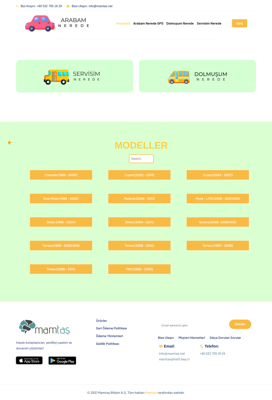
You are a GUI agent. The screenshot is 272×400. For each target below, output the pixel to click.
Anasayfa (123, 23)
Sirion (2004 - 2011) (139, 222)
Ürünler (101, 321)
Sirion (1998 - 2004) (61, 222)
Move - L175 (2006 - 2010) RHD (218, 198)
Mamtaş (151, 392)
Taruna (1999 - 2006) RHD (60, 245)
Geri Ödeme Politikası (111, 328)
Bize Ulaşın (166, 338)
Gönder (240, 324)
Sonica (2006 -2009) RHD (217, 222)
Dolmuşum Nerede (180, 23)
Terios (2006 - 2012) (139, 245)
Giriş (239, 23)
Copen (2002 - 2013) (139, 175)
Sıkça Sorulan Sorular (225, 338)
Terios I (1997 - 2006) (217, 245)
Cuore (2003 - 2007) (218, 175)
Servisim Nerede (209, 23)
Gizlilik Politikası (107, 344)
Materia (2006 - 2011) (139, 198)
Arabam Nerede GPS (148, 23)
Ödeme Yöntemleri (109, 336)
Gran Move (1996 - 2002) (61, 198)
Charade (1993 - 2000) (61, 175)
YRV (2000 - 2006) (139, 269)
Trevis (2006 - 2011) (61, 269)
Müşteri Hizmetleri (191, 338)
